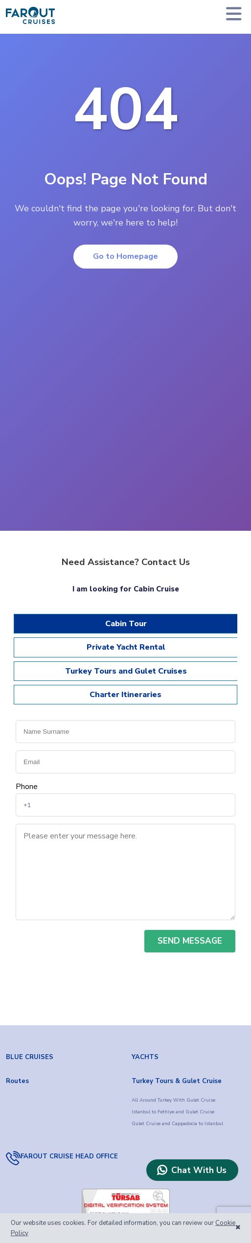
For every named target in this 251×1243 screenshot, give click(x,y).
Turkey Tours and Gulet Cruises (126, 671)
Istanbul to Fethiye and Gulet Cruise (173, 1111)
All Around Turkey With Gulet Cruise (173, 1100)
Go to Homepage (125, 256)
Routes (17, 1081)
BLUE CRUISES (29, 1057)
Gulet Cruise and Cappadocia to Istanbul (177, 1123)
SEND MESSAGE (190, 941)
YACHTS (145, 1057)
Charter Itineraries (125, 694)
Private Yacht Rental (126, 647)
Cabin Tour (126, 623)
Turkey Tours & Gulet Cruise (177, 1081)
